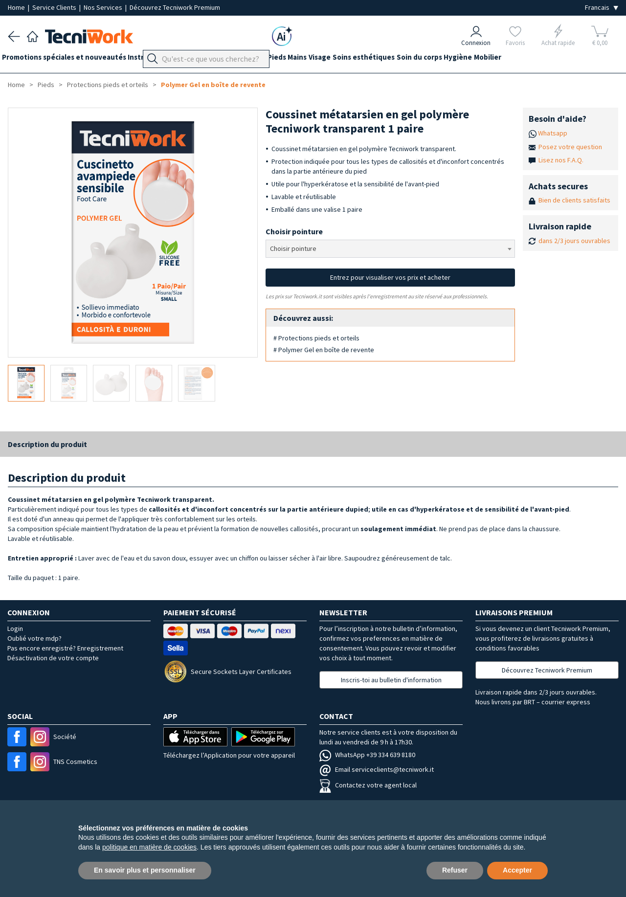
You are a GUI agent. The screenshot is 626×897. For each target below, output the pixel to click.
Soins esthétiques (406, 59)
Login (15, 628)
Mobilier (547, 59)
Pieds (300, 59)
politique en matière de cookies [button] (149, 847)
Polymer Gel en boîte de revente (213, 84)
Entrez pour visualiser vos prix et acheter (390, 277)
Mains (327, 59)
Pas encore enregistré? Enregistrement (65, 648)
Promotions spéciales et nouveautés (70, 59)
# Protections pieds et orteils (316, 338)
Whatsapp (552, 133)
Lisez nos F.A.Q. (560, 160)
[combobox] (390, 249)
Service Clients (55, 7)
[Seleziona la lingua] (601, 7)
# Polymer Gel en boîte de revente (323, 349)
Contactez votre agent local (368, 785)
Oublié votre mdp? (34, 638)
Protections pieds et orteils (107, 84)
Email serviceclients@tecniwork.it (376, 769)
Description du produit (47, 444)
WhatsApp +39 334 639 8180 (367, 754)
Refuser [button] (455, 870)
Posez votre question (570, 146)
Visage (356, 59)
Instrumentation (168, 59)
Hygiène (512, 59)
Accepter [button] (517, 870)
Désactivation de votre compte (53, 657)
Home (17, 7)
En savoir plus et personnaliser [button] (145, 870)
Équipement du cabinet (244, 59)
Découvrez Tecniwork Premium (175, 7)
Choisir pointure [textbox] (293, 248)
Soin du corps (467, 59)
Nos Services (104, 7)
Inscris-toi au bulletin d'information (391, 679)
